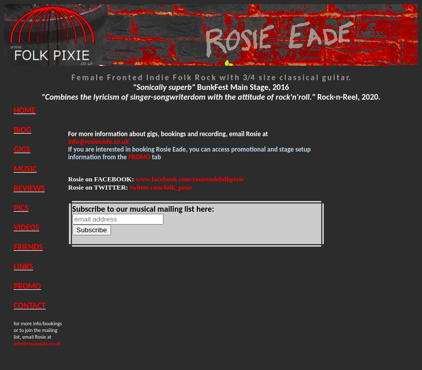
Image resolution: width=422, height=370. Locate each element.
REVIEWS (29, 188)
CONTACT (30, 305)
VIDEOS (27, 227)
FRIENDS (28, 247)
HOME (25, 110)
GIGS (22, 149)
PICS (21, 208)
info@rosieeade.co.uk (98, 141)
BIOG (22, 130)
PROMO (27, 286)
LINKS (23, 266)
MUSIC (25, 169)
